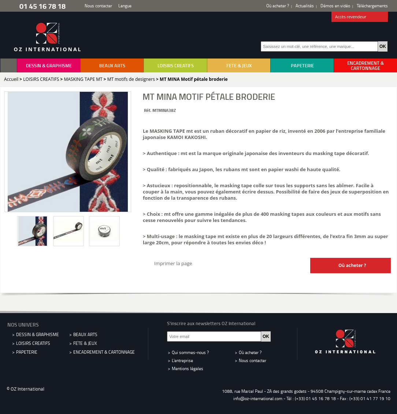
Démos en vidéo (335, 6)
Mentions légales (187, 368)
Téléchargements (372, 6)
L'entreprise (182, 360)
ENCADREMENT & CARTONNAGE (365, 65)
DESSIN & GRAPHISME (49, 65)
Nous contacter (98, 6)
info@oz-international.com (257, 398)
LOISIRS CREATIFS (175, 65)
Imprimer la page (173, 263)
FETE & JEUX (239, 65)
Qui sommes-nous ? (190, 352)
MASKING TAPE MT (83, 79)
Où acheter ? (277, 6)
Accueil (11, 79)
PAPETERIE (302, 65)
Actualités (305, 6)
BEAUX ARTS (112, 65)
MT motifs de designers (131, 79)
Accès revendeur (360, 17)
